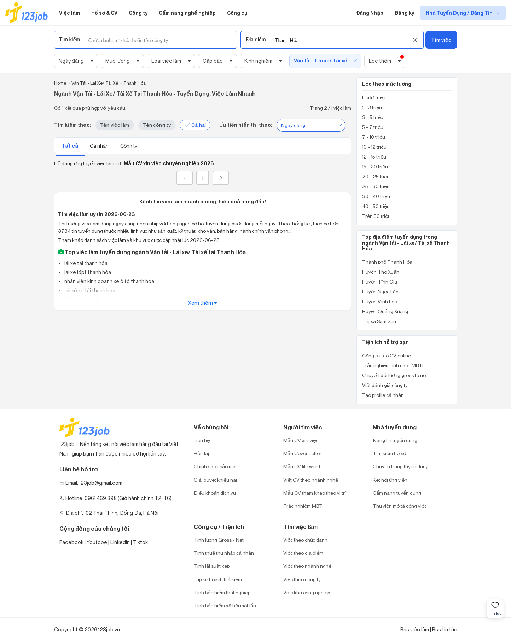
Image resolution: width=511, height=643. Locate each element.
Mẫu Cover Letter (302, 453)
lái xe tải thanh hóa (85, 263)
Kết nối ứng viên (390, 479)
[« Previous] (184, 178)
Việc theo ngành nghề (307, 566)
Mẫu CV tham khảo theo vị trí (314, 492)
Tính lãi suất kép (212, 566)
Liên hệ (202, 440)
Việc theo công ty (302, 579)
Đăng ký (404, 13)
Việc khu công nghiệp (306, 592)
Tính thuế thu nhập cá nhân (224, 552)
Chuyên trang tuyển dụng (401, 466)
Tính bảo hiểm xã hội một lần (225, 605)
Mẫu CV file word (301, 466)
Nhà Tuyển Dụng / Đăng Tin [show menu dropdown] (460, 13)
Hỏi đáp (202, 453)
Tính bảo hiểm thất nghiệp (222, 592)
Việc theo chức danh (305, 539)
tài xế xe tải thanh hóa (89, 290)
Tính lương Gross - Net (219, 539)
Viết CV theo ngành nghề (310, 479)
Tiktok (140, 542)
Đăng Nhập (369, 13)
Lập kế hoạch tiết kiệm (218, 579)
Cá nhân (100, 145)
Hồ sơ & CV (104, 13)
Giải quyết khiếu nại (215, 479)
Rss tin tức (444, 629)
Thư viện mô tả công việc (400, 506)
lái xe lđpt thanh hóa (87, 272)
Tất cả (70, 146)
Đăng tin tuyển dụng (395, 440)
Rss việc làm (414, 629)
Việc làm (69, 13)
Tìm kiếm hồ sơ (389, 453)
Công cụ (237, 13)
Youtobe (97, 542)
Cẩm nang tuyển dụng (397, 492)
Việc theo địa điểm (303, 552)
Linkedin (120, 542)
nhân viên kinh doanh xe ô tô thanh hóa (108, 281)
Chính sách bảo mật (215, 466)
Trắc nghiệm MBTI (303, 506)
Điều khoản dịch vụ (215, 492)
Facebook (71, 542)
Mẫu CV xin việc (300, 440)
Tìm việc (441, 39)
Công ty (138, 13)
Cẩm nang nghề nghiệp (187, 13)
